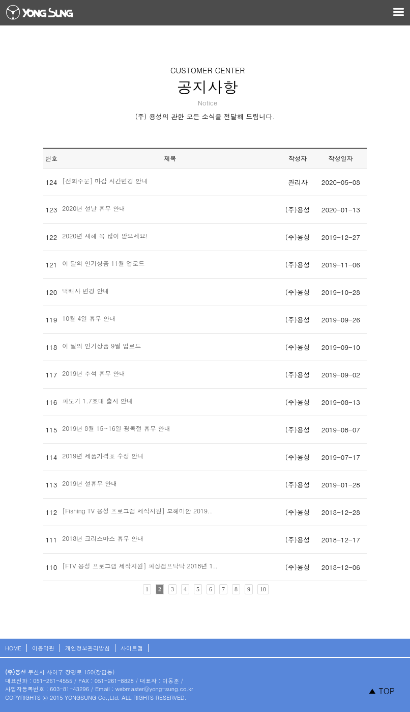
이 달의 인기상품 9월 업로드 (101, 345)
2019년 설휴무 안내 (89, 483)
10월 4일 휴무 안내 (88, 318)
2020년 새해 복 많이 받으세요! (105, 235)
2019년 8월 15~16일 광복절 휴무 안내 (116, 428)
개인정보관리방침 (87, 648)
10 (263, 589)
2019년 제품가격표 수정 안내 (102, 455)
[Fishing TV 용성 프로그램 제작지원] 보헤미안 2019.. (137, 510)
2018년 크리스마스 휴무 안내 (102, 538)
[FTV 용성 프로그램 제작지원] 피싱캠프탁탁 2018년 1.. (139, 565)
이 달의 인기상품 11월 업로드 (103, 263)
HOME (13, 648)
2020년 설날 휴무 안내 (93, 208)
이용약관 (43, 648)
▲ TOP (381, 691)
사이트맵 (132, 648)
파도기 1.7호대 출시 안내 (97, 400)
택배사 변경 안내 (85, 290)
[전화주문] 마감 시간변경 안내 (105, 180)
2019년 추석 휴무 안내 (93, 373)
